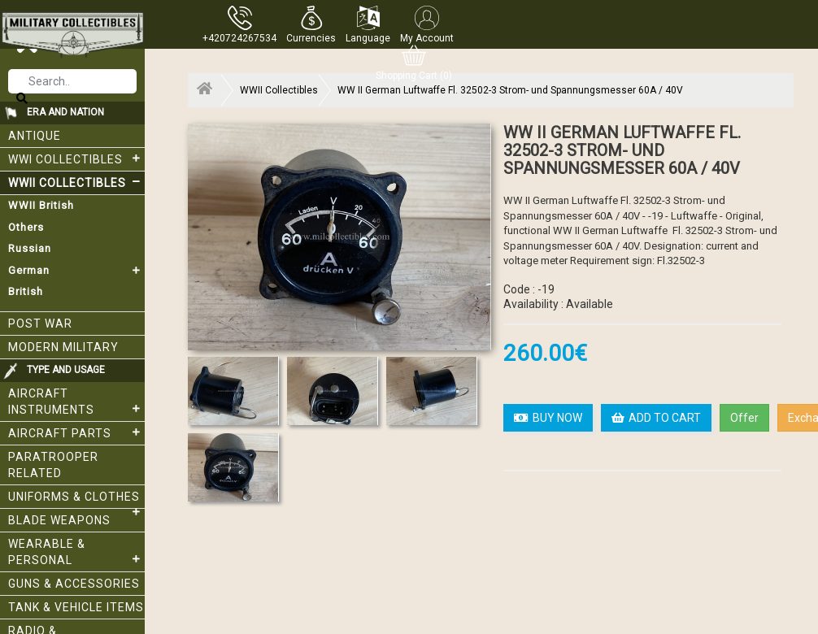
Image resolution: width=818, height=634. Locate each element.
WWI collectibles (76, 158)
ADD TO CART (656, 417)
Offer (744, 417)
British (25, 291)
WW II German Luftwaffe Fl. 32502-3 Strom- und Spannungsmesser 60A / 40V (510, 90)
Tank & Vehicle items (76, 607)
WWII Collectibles (76, 182)
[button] (311, 24)
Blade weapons (59, 520)
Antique (34, 135)
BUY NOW (548, 417)
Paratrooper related (53, 465)
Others (26, 227)
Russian (29, 248)
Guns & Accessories (74, 583)
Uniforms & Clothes (76, 499)
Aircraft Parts (76, 432)
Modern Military (63, 347)
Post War (40, 323)
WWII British (41, 205)
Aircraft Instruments (76, 401)
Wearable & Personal (76, 552)
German (76, 270)
